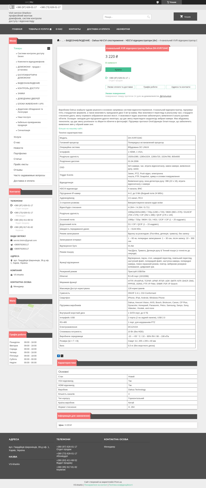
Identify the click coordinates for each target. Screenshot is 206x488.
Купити (118, 69)
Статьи (18, 158)
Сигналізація (24, 130)
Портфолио (20, 153)
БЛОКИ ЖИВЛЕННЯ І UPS (31, 103)
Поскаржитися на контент (95, 485)
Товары (18, 48)
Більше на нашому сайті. (71, 128)
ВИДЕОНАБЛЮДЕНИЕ (78, 40)
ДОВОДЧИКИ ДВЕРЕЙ (29, 98)
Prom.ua (118, 482)
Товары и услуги (39, 29)
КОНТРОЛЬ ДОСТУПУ (29, 88)
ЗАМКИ (21, 93)
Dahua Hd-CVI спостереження (107, 40)
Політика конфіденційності (121, 485)
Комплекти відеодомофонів (31, 61)
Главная (17, 29)
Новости (18, 147)
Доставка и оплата (98, 29)
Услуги (17, 137)
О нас (59, 29)
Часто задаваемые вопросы (29, 175)
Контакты (75, 29)
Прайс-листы (21, 164)
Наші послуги (24, 117)
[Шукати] (148, 17)
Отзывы (18, 169)
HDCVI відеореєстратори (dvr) (141, 40)
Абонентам (123, 29)
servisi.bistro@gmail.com (25, 240)
